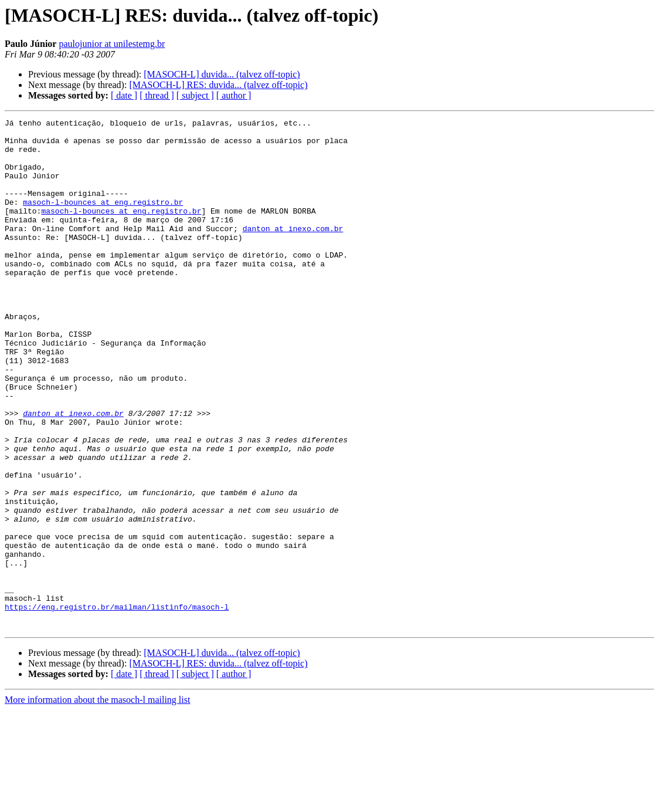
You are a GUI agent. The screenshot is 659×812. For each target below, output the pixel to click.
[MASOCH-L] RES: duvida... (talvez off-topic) (218, 85)
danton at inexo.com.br (293, 251)
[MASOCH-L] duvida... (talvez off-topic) (222, 74)
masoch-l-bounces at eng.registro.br (103, 219)
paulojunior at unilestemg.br (112, 44)
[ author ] (234, 95)
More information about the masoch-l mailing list (97, 802)
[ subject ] (195, 95)
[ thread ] (157, 95)
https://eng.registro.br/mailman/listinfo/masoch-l (117, 705)
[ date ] (124, 95)
